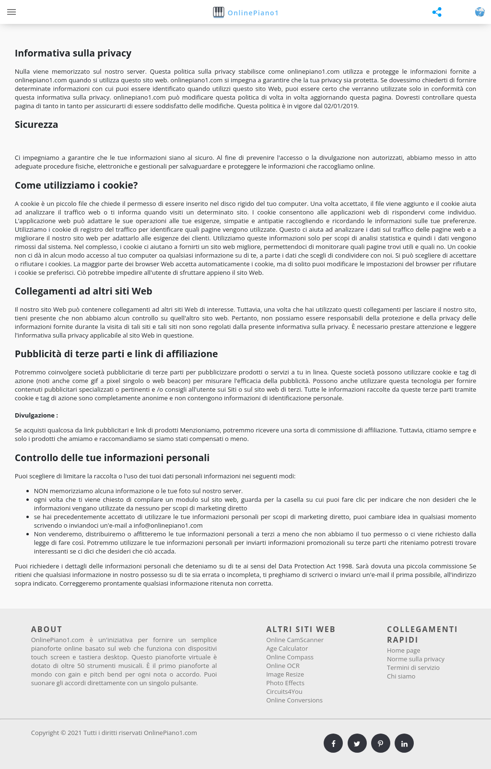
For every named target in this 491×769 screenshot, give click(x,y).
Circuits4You (284, 691)
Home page (404, 650)
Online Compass (290, 657)
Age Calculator (287, 648)
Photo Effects (285, 683)
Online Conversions (294, 700)
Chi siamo (401, 676)
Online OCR (283, 665)
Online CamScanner (295, 639)
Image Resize (285, 674)
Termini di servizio (413, 667)
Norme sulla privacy (415, 659)
